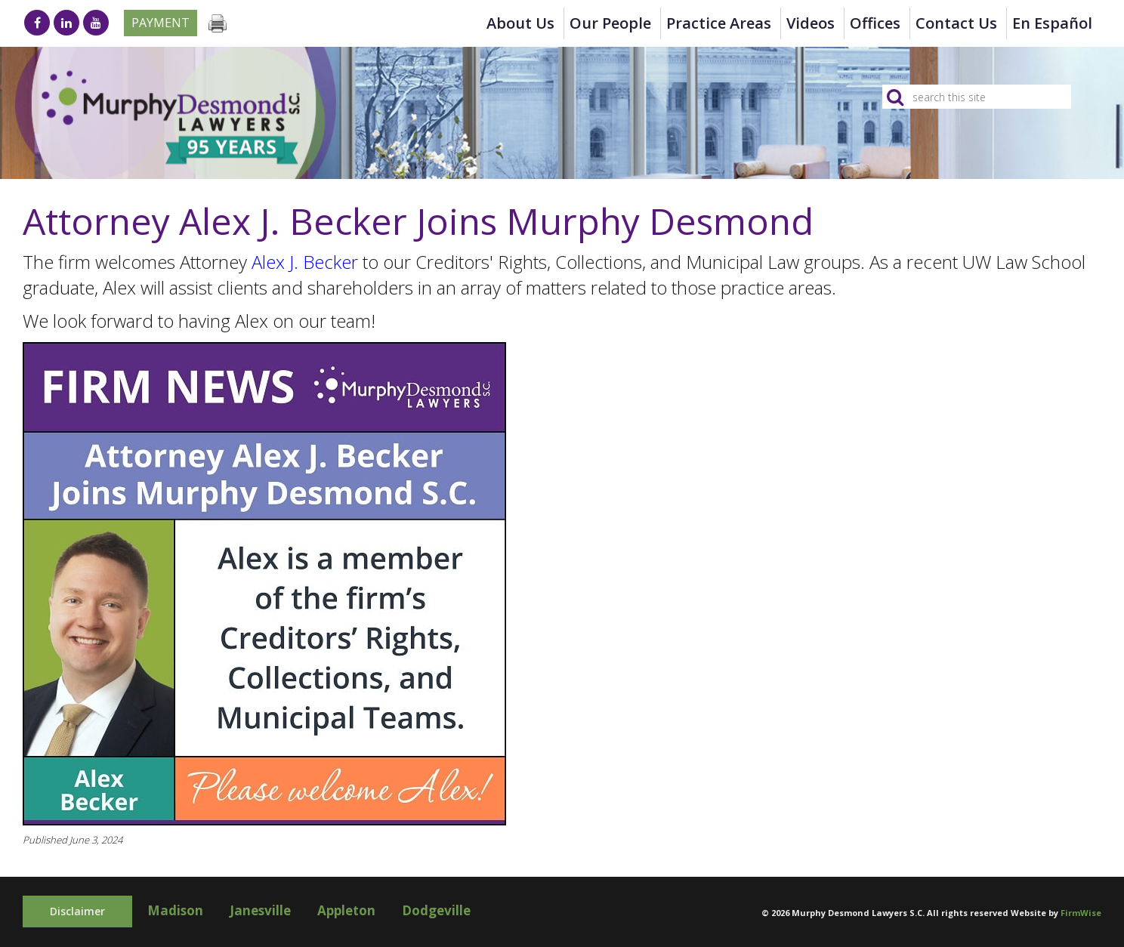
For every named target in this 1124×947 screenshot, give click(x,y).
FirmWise (1081, 912)
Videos (810, 23)
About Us (520, 23)
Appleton (346, 910)
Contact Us (956, 23)
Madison (175, 910)
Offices (875, 23)
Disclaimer (77, 911)
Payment (160, 22)
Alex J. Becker (305, 261)
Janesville (260, 910)
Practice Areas (718, 23)
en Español (1052, 23)
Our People (610, 23)
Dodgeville (436, 910)
